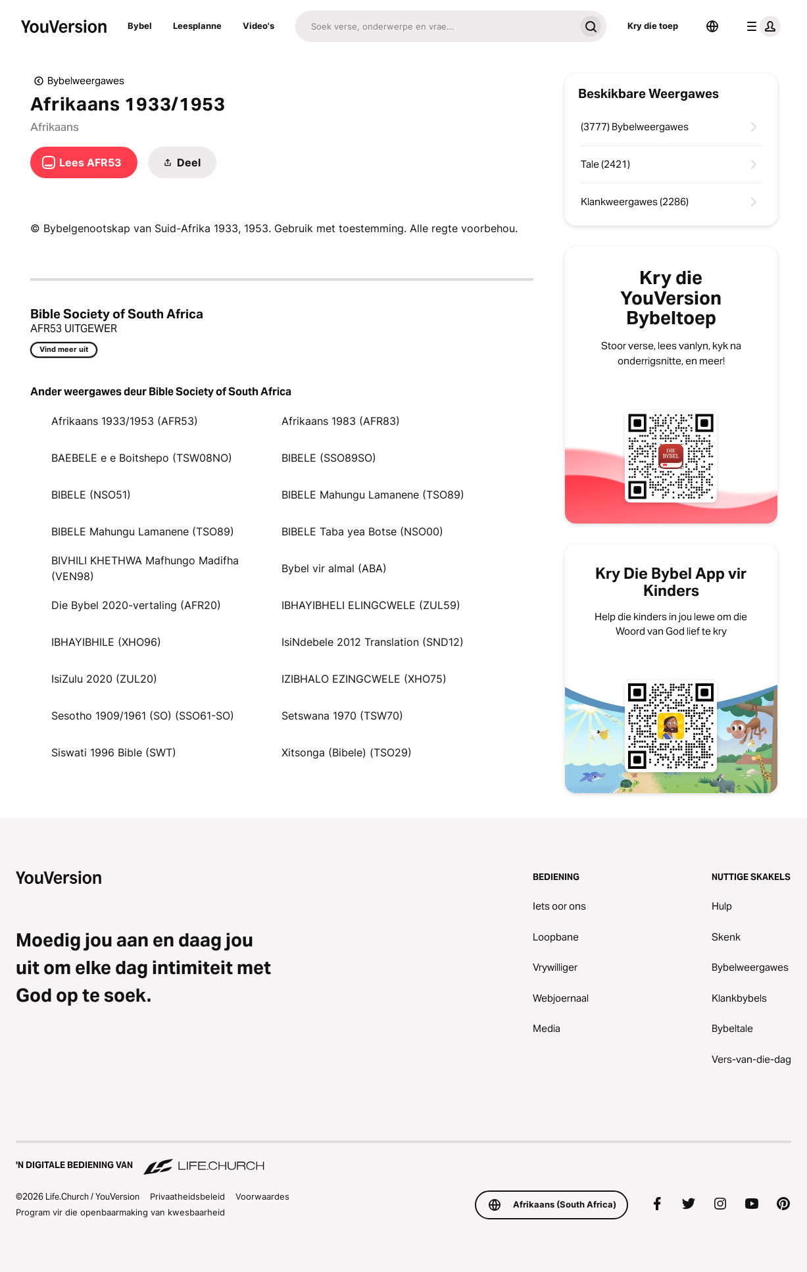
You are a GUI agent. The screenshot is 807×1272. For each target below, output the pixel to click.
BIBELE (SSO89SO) (328, 457)
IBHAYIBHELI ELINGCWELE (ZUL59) (370, 605)
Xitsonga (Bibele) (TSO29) (346, 752)
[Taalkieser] (712, 26)
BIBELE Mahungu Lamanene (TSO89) (372, 494)
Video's (258, 25)
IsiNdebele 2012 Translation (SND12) (372, 641)
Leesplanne (197, 25)
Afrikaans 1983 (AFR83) (340, 421)
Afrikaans (54, 127)
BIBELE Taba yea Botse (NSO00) (362, 531)
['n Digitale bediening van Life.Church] (403, 1159)
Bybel (140, 25)
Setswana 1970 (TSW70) (342, 715)
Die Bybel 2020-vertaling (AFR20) (136, 605)
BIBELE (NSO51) (91, 494)
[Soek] (435, 26)
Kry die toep (652, 25)
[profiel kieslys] (761, 26)
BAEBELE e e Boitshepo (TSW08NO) (141, 457)
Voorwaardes (262, 1196)
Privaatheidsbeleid (187, 1196)
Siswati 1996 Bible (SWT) (113, 752)
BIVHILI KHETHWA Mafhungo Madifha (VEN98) (145, 568)
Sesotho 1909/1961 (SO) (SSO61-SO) (142, 715)
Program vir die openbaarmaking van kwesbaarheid (120, 1212)
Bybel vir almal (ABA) (334, 568)
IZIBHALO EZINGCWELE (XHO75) (364, 678)
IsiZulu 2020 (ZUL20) (104, 678)
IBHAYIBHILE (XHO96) (106, 641)
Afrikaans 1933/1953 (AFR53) (124, 421)
